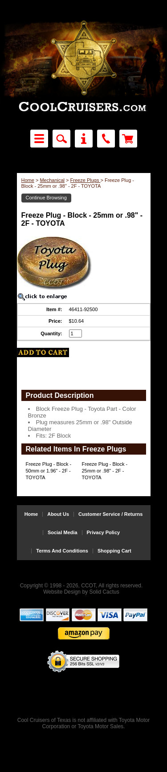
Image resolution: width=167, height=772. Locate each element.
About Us (58, 514)
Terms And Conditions (62, 550)
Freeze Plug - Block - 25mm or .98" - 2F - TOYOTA (105, 470)
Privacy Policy (103, 532)
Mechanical (52, 180)
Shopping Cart (114, 550)
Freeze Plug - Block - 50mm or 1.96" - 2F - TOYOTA (49, 470)
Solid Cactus (104, 592)
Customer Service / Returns (110, 514)
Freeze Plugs (85, 180)
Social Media (62, 532)
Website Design (62, 592)
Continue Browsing (46, 197)
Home (27, 180)
